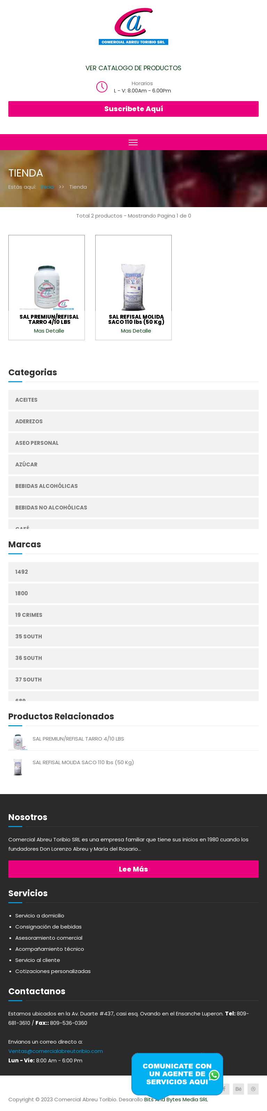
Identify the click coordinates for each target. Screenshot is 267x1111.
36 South (28, 658)
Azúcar (26, 464)
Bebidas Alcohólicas (46, 486)
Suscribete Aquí (133, 109)
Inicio (47, 186)
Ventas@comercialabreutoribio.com (55, 1051)
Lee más (133, 869)
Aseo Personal (37, 443)
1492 (21, 571)
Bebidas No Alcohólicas (51, 507)
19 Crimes (28, 615)
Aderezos (29, 421)
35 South (28, 636)
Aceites (26, 399)
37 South (28, 679)
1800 (21, 593)
